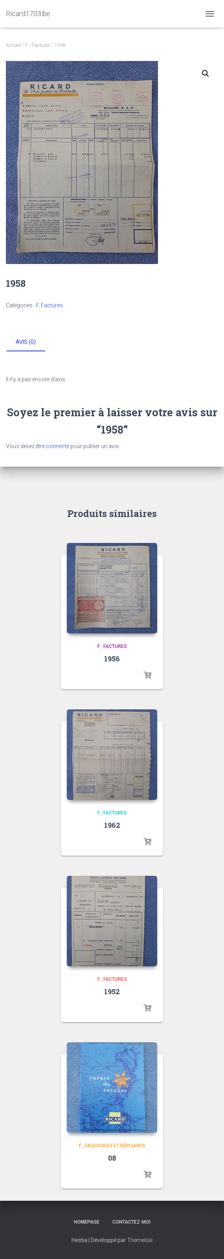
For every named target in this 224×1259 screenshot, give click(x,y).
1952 (112, 991)
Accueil (13, 45)
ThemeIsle (139, 1240)
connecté (57, 446)
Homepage (86, 1222)
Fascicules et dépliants (115, 1145)
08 (112, 1158)
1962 (112, 825)
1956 (112, 658)
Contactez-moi (131, 1222)
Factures (41, 45)
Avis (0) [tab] (26, 342)
